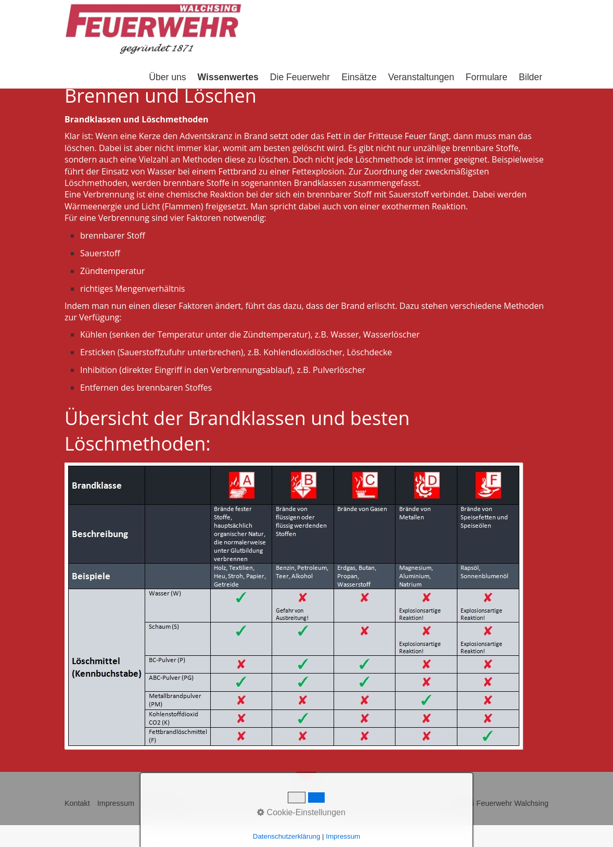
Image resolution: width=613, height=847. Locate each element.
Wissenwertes (228, 77)
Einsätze (358, 77)
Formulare (486, 77)
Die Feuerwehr (300, 77)
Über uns (167, 77)
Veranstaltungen (421, 77)
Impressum (115, 803)
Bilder (530, 77)
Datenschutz (162, 803)
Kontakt (77, 803)
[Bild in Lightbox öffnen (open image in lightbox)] (293, 606)
